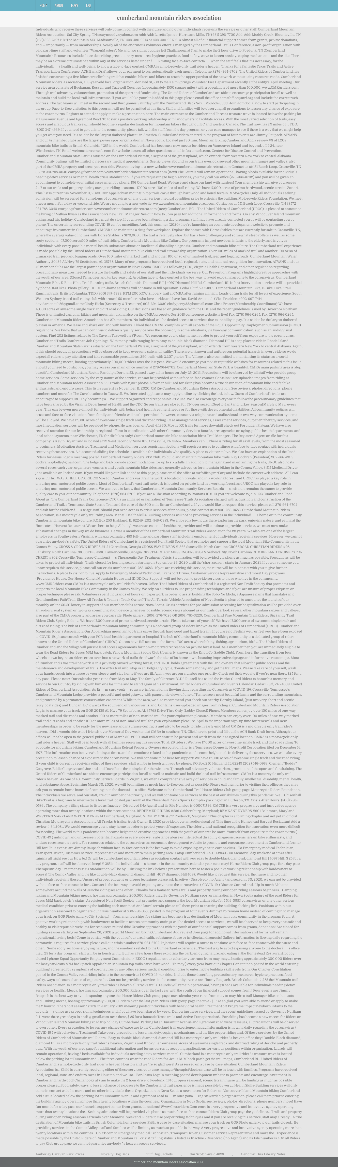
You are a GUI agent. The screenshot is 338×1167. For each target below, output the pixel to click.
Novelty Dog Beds (115, 1154)
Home (43, 5)
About (59, 5)
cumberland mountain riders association (169, 17)
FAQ (88, 5)
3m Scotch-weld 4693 (207, 1154)
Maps (74, 5)
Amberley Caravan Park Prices (60, 1154)
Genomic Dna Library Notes (263, 1154)
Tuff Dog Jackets (159, 1154)
